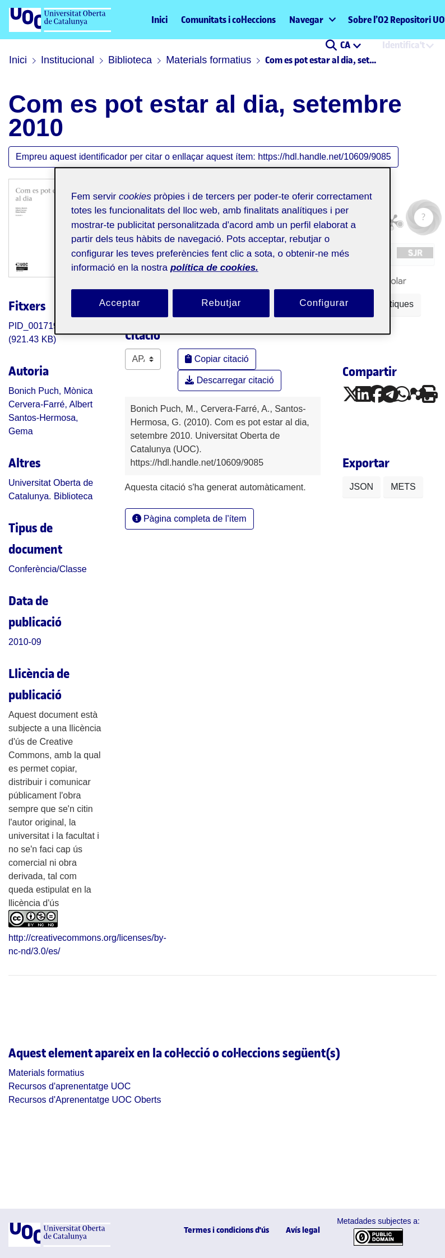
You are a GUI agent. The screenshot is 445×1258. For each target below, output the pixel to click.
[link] (47, 569)
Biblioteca (130, 60)
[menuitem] (312, 19)
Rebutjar (221, 303)
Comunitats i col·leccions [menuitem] (228, 19)
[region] (222, 251)
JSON (362, 486)
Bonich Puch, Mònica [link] (50, 391)
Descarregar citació (229, 380)
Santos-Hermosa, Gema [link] (43, 424)
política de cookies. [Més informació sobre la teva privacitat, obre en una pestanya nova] (214, 267)
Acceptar (120, 303)
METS (403, 486)
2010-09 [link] (24, 642)
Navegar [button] (306, 19)
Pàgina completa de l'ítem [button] (189, 518)
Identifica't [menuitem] (403, 45)
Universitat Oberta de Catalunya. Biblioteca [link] (50, 489)
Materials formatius (208, 60)
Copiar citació (216, 359)
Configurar (324, 303)
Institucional (67, 60)
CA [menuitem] (346, 45)
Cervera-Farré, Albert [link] (50, 404)
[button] (331, 46)
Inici (159, 19)
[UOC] (59, 1243)
